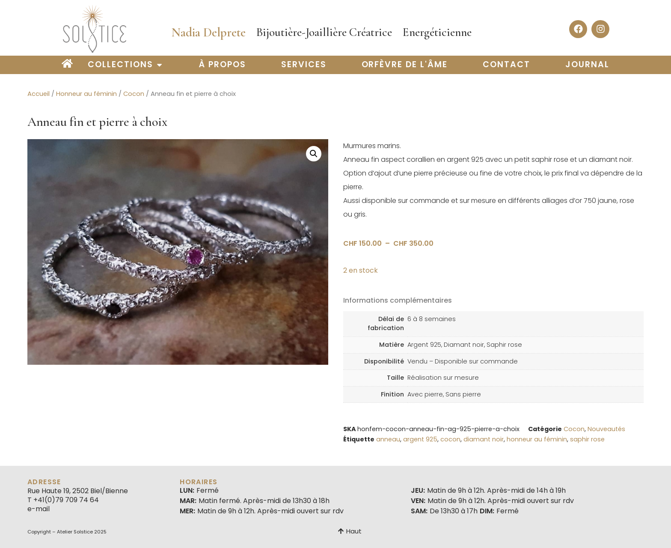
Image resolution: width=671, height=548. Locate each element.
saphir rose (587, 439)
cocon (450, 439)
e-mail (38, 509)
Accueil (38, 93)
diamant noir (483, 439)
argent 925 (420, 439)
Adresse (44, 482)
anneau (388, 439)
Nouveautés (606, 429)
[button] (313, 153)
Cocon (133, 93)
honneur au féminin (537, 439)
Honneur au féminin (86, 93)
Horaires (198, 482)
